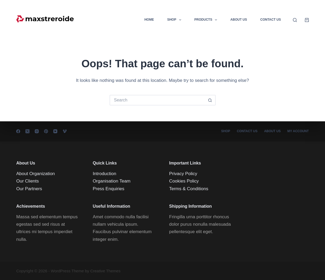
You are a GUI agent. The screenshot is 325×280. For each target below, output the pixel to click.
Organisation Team (111, 181)
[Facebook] (18, 131)
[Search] (295, 20)
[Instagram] (37, 131)
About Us (238, 19)
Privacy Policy (183, 173)
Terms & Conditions (188, 188)
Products (206, 20)
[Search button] (210, 100)
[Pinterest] (46, 131)
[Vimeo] (65, 131)
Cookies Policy (184, 181)
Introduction (104, 173)
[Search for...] (157, 100)
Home (149, 19)
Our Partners (29, 188)
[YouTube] (55, 131)
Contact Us (270, 19)
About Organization (35, 173)
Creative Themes (105, 271)
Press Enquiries (108, 188)
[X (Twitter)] (27, 131)
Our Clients (27, 181)
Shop (175, 20)
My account (298, 131)
